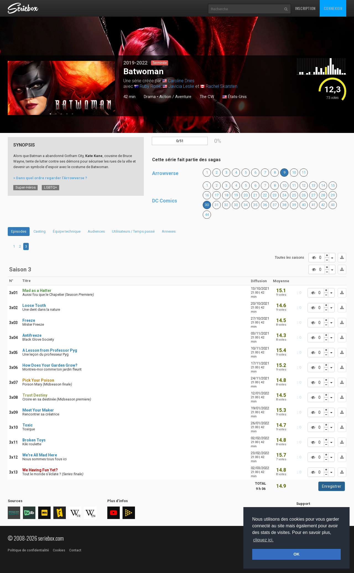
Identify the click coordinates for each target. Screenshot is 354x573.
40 (304, 205)
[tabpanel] (61, 88)
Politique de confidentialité (28, 550)
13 (313, 185)
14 (323, 185)
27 (313, 195)
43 (333, 205)
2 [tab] (56, 114)
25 (294, 195)
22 (265, 195)
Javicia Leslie (181, 86)
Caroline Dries (181, 80)
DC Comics (164, 201)
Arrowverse (165, 173)
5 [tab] (72, 114)
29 (333, 195)
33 (236, 205)
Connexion (333, 8)
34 (246, 205)
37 (275, 205)
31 (216, 205)
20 (246, 195)
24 (284, 195)
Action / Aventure (175, 96)
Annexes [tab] (169, 231)
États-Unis (234, 97)
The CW (207, 96)
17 (216, 195)
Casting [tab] (39, 231)
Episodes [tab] (18, 231)
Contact (75, 550)
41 (313, 205)
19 (236, 195)
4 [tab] (67, 114)
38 (284, 205)
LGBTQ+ (50, 187)
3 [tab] (61, 114)
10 (294, 172)
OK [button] (296, 554)
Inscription (305, 8)
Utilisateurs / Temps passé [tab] (133, 231)
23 (275, 195)
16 (207, 195)
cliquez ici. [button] (263, 540)
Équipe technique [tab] (66, 231)
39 (294, 205)
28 (323, 195)
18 (226, 195)
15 (333, 185)
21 (255, 195)
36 (265, 205)
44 (207, 214)
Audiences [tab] (96, 231)
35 (255, 205)
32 (226, 205)
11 (304, 172)
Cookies (59, 550)
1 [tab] (50, 114)
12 (304, 185)
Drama (150, 96)
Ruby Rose (150, 86)
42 (323, 205)
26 (304, 195)
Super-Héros (25, 187)
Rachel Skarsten (221, 86)
